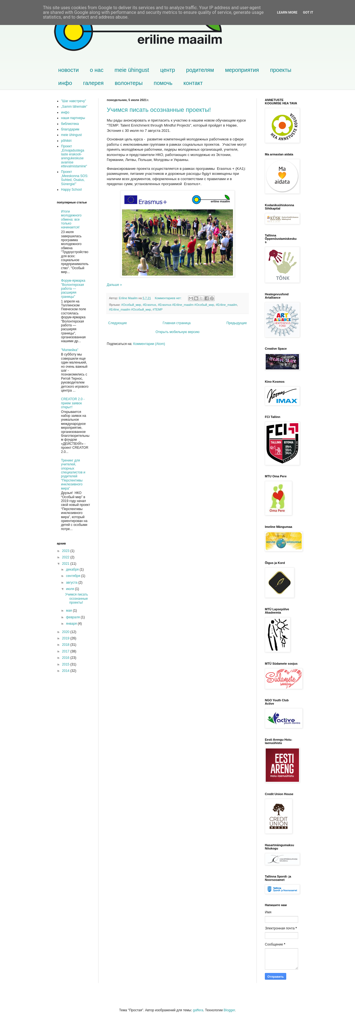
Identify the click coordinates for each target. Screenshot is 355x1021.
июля (70, 589)
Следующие (117, 323)
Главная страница (177, 323)
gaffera (198, 1010)
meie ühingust (132, 70)
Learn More (287, 12)
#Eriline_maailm (226, 304)
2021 (66, 564)
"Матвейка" (69, 350)
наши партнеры (73, 118)
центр (167, 70)
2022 (66, 557)
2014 (66, 671)
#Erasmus (149, 304)
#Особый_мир (131, 304)
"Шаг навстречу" (73, 101)
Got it (308, 12)
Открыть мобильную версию (177, 332)
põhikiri (66, 141)
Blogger (229, 1010)
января (72, 624)
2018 (66, 645)
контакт (193, 83)
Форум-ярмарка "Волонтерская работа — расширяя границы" (73, 289)
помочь (163, 83)
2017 (66, 651)
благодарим (70, 129)
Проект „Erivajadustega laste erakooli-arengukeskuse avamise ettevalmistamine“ (74, 156)
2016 (66, 658)
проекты (280, 70)
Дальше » (114, 285)
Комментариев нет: (168, 298)
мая (69, 610)
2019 (66, 638)
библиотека (70, 124)
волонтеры (129, 83)
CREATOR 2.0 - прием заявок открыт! (73, 403)
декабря (73, 569)
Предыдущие (236, 323)
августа (72, 582)
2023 (66, 551)
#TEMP (158, 309)
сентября (73, 576)
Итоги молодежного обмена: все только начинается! (71, 220)
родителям (200, 70)
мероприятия (242, 70)
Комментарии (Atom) (149, 344)
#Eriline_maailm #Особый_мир (130, 309)
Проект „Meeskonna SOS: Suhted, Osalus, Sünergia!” (74, 178)
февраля (73, 617)
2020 (66, 632)
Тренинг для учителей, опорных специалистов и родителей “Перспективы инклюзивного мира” (73, 474)
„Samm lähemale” (74, 107)
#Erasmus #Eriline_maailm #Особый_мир (186, 304)
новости (68, 70)
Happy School (71, 189)
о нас (96, 70)
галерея (93, 83)
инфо (65, 83)
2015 (66, 664)
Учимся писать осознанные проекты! (159, 109)
